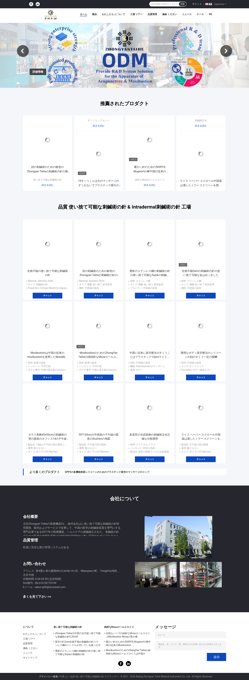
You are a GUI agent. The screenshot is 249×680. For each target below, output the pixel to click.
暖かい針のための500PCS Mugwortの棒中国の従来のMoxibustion (150, 169)
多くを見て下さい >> (37, 596)
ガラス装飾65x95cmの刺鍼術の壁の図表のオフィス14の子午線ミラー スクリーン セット (47, 437)
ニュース (187, 14)
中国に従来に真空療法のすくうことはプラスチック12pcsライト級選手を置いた (149, 355)
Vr (210, 14)
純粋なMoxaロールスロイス (150, 179)
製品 (94, 14)
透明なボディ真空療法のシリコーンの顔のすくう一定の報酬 (201, 354)
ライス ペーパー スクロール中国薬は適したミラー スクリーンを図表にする (201, 183)
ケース (200, 14)
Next (226, 51)
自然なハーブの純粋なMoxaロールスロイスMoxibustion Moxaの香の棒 (128, 635)
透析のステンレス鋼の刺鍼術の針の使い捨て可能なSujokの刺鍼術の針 (149, 273)
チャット (197, 4)
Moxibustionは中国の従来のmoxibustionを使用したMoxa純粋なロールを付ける (47, 355)
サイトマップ (30, 657)
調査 (183, 4)
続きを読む (47, 185)
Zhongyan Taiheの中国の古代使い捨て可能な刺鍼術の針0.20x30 (78, 635)
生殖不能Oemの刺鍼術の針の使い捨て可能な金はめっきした (201, 273)
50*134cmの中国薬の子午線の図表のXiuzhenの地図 (98, 436)
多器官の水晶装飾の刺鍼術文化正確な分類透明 (149, 436)
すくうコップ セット (99, 120)
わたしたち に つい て (113, 14)
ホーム (83, 14)
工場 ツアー (136, 14)
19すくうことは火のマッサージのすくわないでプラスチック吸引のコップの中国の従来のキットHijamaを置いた (98, 183)
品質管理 (152, 14)
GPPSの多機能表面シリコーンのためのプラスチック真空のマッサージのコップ (107, 472)
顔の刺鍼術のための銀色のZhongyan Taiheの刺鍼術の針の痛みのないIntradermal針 (47, 169)
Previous (23, 51)
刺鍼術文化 (201, 120)
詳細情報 (38, 71)
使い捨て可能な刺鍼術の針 (47, 179)
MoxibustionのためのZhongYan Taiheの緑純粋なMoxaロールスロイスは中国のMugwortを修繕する (98, 355)
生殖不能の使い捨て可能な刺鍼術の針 (47, 273)
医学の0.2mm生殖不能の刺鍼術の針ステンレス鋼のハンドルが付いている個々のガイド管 (78, 643)
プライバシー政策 (48, 676)
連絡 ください (169, 14)
